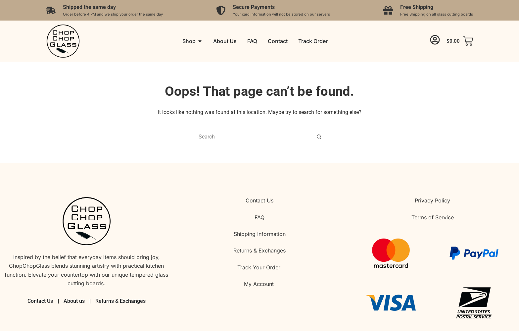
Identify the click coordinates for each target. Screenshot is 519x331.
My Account (259, 284)
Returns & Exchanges (259, 250)
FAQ (259, 217)
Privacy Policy (432, 200)
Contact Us (259, 200)
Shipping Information (260, 234)
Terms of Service (432, 217)
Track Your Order (259, 267)
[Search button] (319, 136)
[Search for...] (252, 136)
